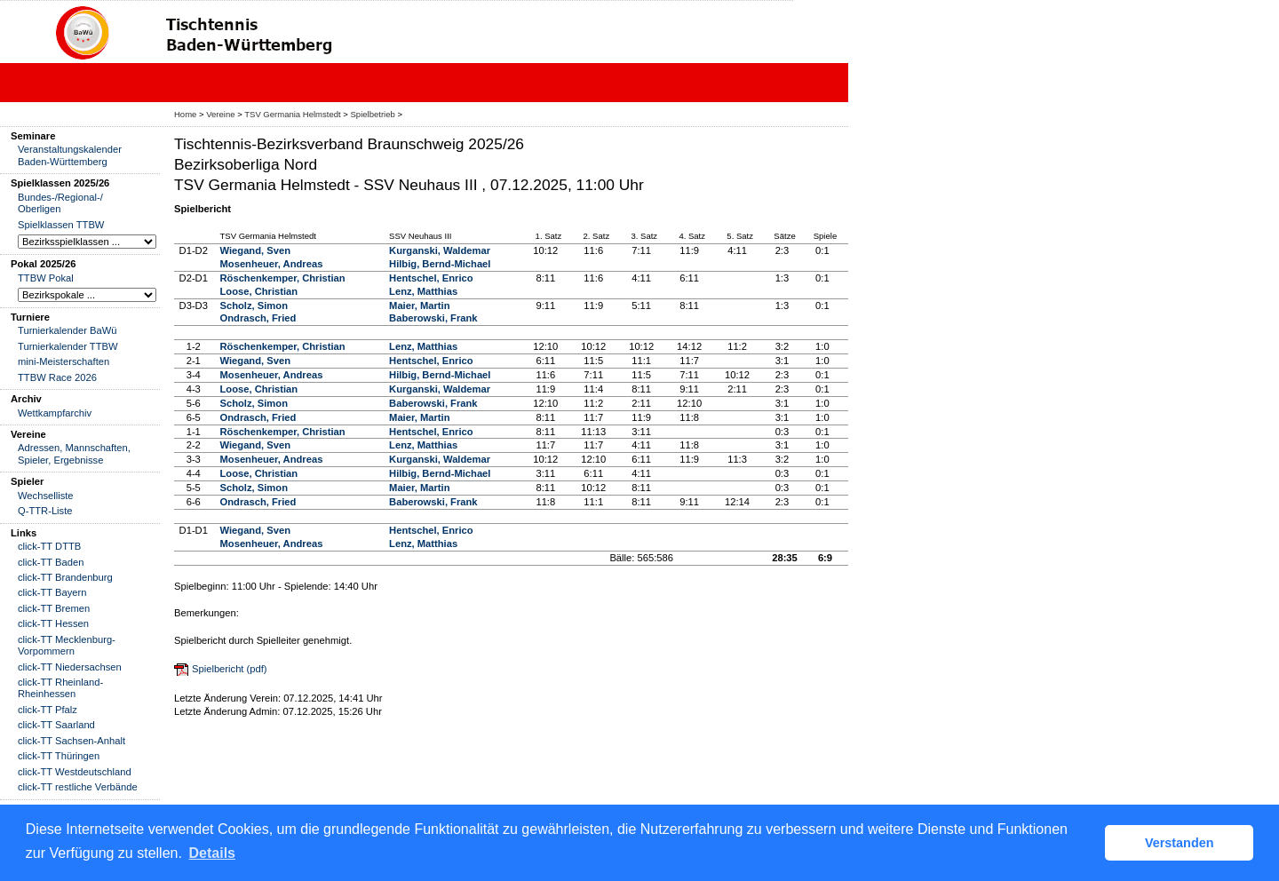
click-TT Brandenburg (65, 577)
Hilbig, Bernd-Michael (439, 263)
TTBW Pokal (46, 278)
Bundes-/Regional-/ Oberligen (60, 203)
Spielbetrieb (373, 114)
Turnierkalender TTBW (68, 346)
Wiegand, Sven (255, 250)
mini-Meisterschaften (63, 361)
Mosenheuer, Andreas (271, 263)
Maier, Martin (419, 305)
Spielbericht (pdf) (229, 668)
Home (185, 114)
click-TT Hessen (53, 623)
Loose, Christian (259, 291)
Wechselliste (46, 495)
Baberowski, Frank (433, 318)
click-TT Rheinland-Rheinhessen (60, 688)
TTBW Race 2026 (57, 377)
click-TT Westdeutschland (74, 771)
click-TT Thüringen (58, 755)
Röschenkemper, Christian (283, 278)
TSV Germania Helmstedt (292, 114)
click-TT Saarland (56, 724)
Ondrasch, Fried (258, 318)
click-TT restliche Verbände (78, 787)
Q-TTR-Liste (45, 510)
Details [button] (212, 853)
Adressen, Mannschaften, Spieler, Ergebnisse (74, 453)
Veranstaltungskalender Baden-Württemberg (70, 155)
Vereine (220, 114)
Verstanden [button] (1179, 843)
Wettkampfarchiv (54, 413)
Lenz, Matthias (423, 291)
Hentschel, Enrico (431, 278)
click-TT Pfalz (47, 709)
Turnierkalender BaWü (67, 330)
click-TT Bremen (54, 608)
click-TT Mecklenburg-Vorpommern (66, 645)
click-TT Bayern (52, 592)
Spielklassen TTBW (61, 224)
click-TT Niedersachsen (70, 667)
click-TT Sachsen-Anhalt (71, 740)
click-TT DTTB (49, 546)
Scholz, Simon (254, 305)
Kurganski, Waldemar (439, 250)
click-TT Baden (50, 562)
